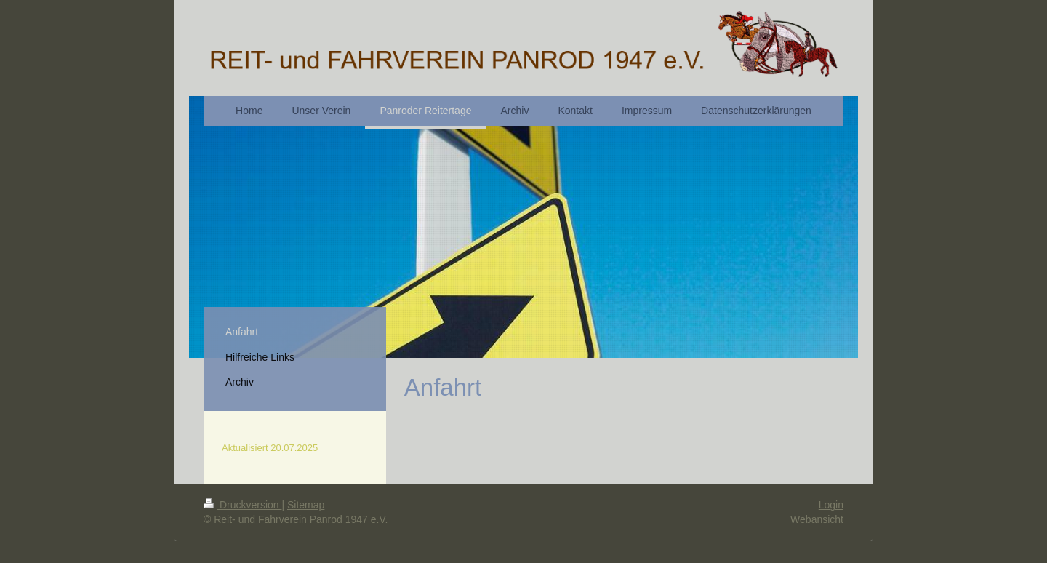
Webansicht (816, 519)
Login (831, 505)
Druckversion (242, 505)
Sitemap (305, 505)
